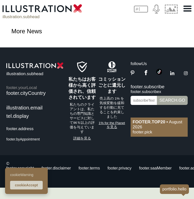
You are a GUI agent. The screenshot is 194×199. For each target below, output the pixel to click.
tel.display (17, 116)
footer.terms (89, 168)
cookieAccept (26, 185)
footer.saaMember (155, 168)
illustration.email (24, 107)
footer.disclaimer (56, 168)
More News (26, 31)
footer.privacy (119, 168)
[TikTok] (159, 73)
